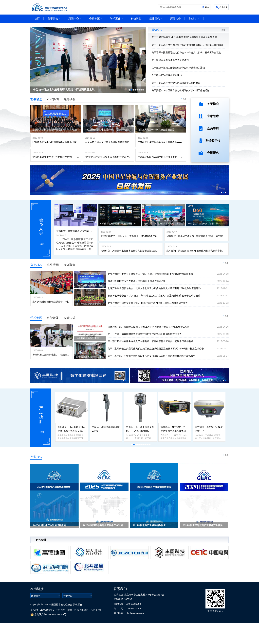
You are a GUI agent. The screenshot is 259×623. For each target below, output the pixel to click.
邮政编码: (119, 599)
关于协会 (54, 18)
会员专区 (95, 18)
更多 (223, 30)
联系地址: (119, 594)
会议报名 (213, 152)
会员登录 (223, 7)
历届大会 (175, 18)
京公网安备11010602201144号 (48, 614)
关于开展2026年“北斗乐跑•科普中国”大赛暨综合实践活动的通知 (184, 37)
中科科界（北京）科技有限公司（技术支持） (79, 609)
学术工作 (116, 18)
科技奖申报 (212, 140)
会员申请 (213, 128)
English (194, 18)
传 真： (120, 608)
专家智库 (213, 116)
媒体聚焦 (155, 18)
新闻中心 (74, 18)
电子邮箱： (120, 613)
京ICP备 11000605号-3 (42, 609)
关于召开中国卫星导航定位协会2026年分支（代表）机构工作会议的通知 (189, 52)
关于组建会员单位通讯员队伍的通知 (170, 60)
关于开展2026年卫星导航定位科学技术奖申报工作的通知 (180, 90)
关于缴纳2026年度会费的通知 (167, 75)
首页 (37, 18)
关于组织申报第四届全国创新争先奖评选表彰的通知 (178, 68)
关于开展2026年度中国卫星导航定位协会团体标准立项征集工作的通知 (187, 45)
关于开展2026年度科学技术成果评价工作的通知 (176, 83)
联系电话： (120, 604)
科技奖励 (136, 18)
